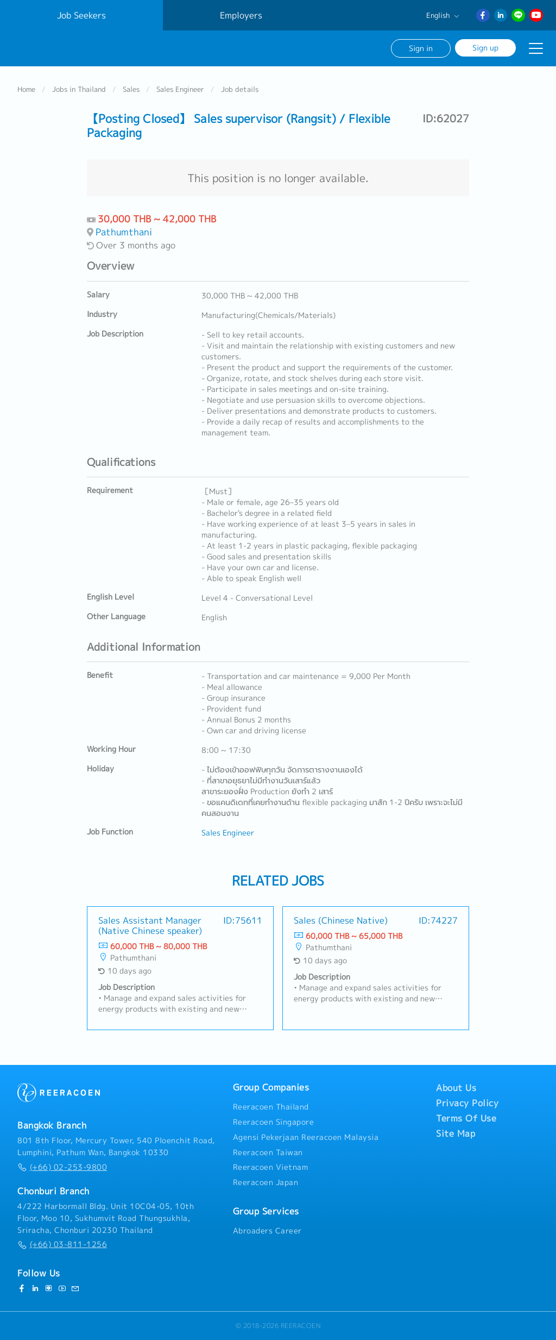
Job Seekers (81, 15)
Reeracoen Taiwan (268, 1152)
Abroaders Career (267, 1230)
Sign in (421, 48)
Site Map (455, 1133)
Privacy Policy (467, 1103)
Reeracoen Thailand (271, 1106)
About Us (456, 1087)
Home (26, 89)
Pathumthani (124, 232)
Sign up (485, 47)
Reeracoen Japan (266, 1182)
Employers (241, 15)
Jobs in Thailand (79, 89)
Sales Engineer (180, 89)
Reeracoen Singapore (273, 1122)
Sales (131, 89)
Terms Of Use (466, 1118)
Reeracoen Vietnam (270, 1167)
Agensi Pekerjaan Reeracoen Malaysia (306, 1137)
